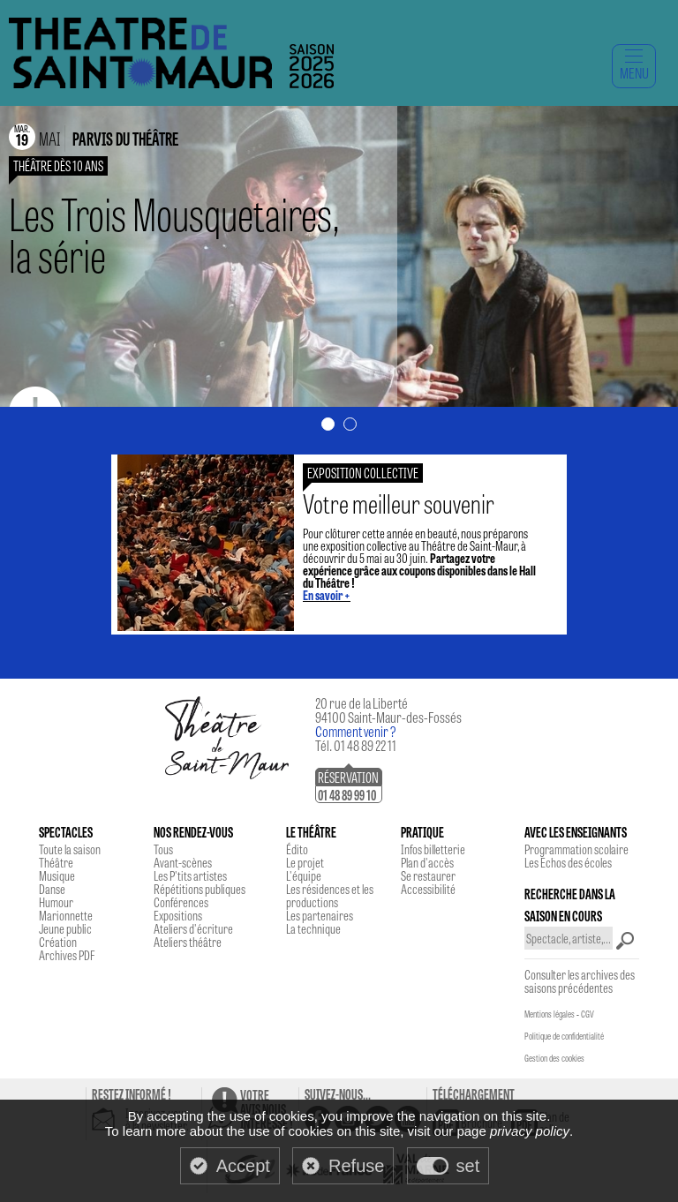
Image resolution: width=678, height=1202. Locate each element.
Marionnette (66, 915)
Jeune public (65, 928)
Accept (243, 1166)
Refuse (356, 1166)
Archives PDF (66, 955)
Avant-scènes (183, 862)
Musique (57, 875)
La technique (313, 928)
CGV (587, 1014)
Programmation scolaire (576, 849)
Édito (297, 849)
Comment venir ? (355, 731)
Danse (52, 889)
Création (58, 941)
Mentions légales (549, 1014)
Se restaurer (428, 875)
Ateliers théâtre (188, 941)
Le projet (305, 862)
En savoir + (326, 595)
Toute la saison (70, 849)
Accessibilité (428, 889)
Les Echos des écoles (568, 862)
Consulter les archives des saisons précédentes (579, 980)
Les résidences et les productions (329, 895)
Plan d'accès (427, 862)
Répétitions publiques (199, 889)
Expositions (178, 915)
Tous (163, 849)
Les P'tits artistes (190, 875)
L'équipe (303, 875)
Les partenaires (319, 915)
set (468, 1166)
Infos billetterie (433, 849)
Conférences (181, 902)
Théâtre (56, 862)
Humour (56, 902)
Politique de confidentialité (564, 1036)
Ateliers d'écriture (193, 928)
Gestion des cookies (554, 1058)
